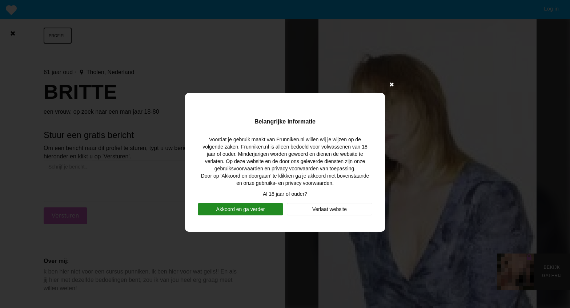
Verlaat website (329, 209)
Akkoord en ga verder (240, 209)
